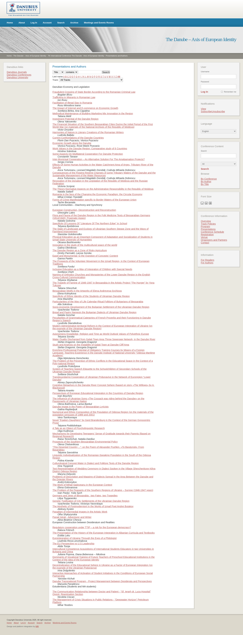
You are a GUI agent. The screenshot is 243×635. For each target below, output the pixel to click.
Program (205, 226)
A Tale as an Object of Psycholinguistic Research (78, 428)
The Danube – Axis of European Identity (29, 56)
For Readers (207, 260)
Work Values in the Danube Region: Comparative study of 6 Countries (89, 148)
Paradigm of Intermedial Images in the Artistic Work (79, 511)
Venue (204, 237)
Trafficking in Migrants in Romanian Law (73, 97)
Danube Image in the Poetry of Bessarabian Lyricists (80, 406)
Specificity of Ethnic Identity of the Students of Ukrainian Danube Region (91, 296)
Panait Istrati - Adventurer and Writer (71, 517)
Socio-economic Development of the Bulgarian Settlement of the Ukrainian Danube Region (100, 307)
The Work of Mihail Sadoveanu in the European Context (82, 484)
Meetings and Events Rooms (99, 22)
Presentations (208, 229)
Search (60, 22)
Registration (207, 234)
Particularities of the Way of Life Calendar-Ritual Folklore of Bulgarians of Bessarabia (97, 301)
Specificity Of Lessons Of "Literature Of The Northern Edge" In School (89, 223)
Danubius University (17, 77)
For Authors (207, 262)
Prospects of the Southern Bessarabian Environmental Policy (85, 441)
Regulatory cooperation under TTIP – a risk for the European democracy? (91, 527)
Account (47, 22)
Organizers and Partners (214, 240)
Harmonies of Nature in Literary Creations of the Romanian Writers (88, 132)
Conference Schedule (212, 232)
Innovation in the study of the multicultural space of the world (84, 245)
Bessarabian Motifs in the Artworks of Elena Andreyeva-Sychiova (87, 290)
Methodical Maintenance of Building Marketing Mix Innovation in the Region (92, 113)
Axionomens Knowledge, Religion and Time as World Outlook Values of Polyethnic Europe (100, 334)
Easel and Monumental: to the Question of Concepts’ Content (85, 255)
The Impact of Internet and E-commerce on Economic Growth (85, 108)
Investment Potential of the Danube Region (75, 119)
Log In (34, 22)
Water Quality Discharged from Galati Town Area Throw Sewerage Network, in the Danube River (103, 339)
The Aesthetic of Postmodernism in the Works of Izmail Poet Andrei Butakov (92, 506)
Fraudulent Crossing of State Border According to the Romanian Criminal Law (93, 92)
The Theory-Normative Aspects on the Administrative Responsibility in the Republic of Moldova (102, 189)
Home (10, 22)
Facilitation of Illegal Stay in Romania (72, 102)
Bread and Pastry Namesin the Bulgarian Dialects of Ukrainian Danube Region (94, 312)
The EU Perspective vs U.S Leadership (73, 543)
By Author (206, 181)
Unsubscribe (218, 111)
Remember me (230, 92)
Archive (74, 22)
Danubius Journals (17, 72)
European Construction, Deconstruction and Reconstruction (84, 210)
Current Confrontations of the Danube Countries (78, 137)
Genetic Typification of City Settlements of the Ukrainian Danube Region (90, 501)
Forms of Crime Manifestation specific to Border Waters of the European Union (94, 199)
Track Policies (208, 223)
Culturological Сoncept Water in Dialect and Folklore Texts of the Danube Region (95, 463)
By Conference (209, 178)
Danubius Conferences (19, 74)
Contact (205, 242)
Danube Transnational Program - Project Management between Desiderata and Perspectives (102, 581)
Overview (206, 221)
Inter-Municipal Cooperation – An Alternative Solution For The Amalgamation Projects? (98, 159)
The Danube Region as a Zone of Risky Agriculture (79, 250)
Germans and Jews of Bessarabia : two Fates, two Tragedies (84, 495)
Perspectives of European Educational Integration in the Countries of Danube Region (97, 393)
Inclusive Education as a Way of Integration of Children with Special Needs (92, 269)
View (203, 108)
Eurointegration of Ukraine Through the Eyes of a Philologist (84, 538)
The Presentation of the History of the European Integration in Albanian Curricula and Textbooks (103, 532)
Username (205, 72)
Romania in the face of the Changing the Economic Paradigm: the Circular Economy (97, 194)
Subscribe (206, 111)
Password (205, 82)
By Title (205, 184)
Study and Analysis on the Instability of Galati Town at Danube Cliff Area (90, 344)
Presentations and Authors (117, 56)
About (22, 22)
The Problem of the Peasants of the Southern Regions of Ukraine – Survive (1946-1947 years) (102, 490)
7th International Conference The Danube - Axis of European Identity (76, 56)
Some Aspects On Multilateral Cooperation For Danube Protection (87, 154)
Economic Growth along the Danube (71, 143)
